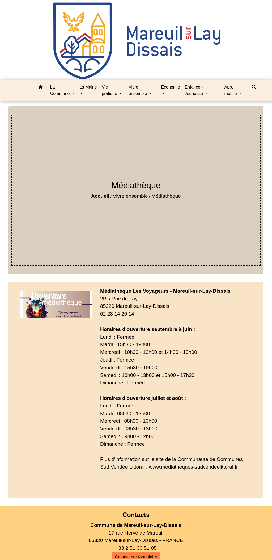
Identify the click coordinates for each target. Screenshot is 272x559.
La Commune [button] (60, 90)
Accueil (100, 196)
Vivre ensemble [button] (138, 90)
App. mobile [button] (231, 90)
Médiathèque (166, 196)
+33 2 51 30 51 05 (135, 548)
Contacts (136, 514)
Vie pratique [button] (110, 90)
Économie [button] (170, 87)
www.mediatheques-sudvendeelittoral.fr (193, 467)
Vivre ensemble (130, 196)
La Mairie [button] (88, 87)
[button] (40, 88)
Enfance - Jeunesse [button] (194, 90)
